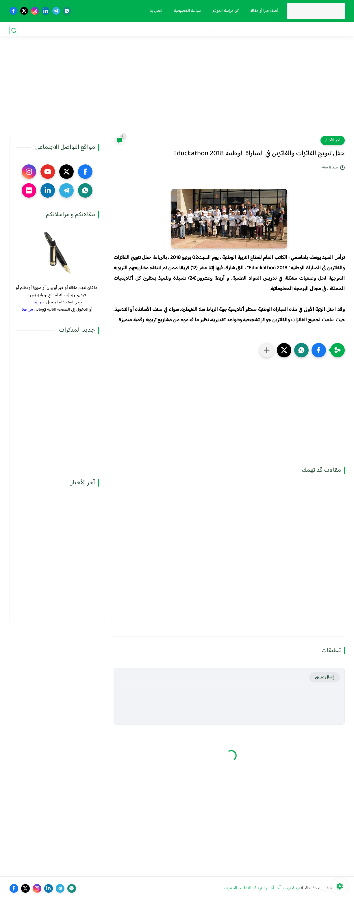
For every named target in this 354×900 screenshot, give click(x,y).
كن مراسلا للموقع (224, 11)
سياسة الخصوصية (186, 11)
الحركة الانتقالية (269, 30)
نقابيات (293, 30)
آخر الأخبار (332, 140)
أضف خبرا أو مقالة (263, 11)
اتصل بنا (155, 11)
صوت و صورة (162, 30)
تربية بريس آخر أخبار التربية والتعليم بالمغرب (262, 888)
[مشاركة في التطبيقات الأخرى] (267, 350)
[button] (319, 350)
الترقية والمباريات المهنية (229, 30)
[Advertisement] (177, 91)
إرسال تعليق (324, 677)
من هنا (38, 302)
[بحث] (14, 30)
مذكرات (311, 30)
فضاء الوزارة (334, 30)
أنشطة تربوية (191, 30)
